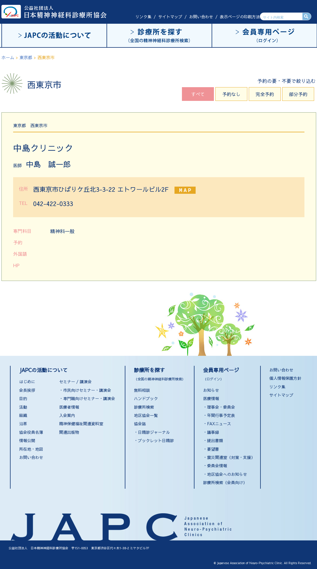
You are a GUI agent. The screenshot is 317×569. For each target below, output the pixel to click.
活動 (23, 407)
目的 (23, 398)
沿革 (23, 423)
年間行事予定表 (221, 415)
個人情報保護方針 (285, 378)
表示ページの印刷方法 (240, 16)
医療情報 (211, 398)
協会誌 (140, 423)
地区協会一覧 (146, 415)
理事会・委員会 (221, 407)
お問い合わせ (201, 16)
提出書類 (215, 440)
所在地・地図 (31, 449)
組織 (23, 415)
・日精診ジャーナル (152, 432)
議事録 (213, 432)
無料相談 (142, 390)
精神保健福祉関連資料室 (81, 423)
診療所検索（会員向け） (225, 482)
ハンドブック (146, 398)
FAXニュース (219, 423)
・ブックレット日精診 (154, 440)
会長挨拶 (27, 390)
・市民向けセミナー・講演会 (85, 390)
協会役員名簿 (31, 432)
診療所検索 (144, 407)
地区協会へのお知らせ (227, 474)
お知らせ (211, 390)
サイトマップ (170, 16)
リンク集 (143, 16)
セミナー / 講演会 (75, 381)
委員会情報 (217, 465)
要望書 (213, 449)
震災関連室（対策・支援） (231, 457)
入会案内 (67, 415)
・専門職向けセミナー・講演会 (87, 398)
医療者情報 (69, 407)
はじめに (27, 381)
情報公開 (27, 440)
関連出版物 (69, 432)
